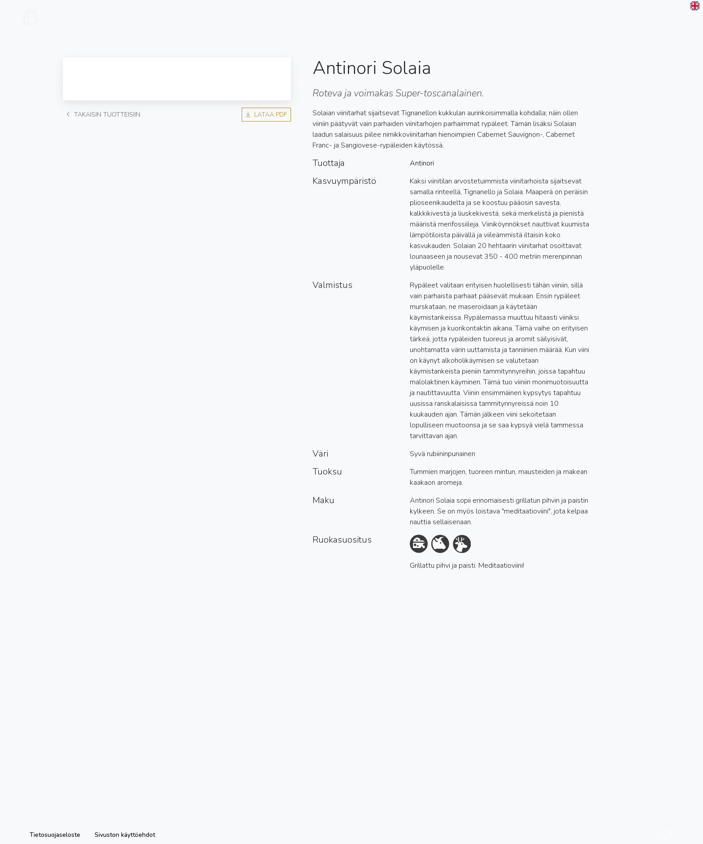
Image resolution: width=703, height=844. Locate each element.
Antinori (422, 163)
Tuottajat (277, 24)
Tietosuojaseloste (55, 835)
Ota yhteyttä (500, 24)
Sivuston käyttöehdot (125, 835)
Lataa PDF (266, 114)
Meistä (374, 24)
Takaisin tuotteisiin (103, 114)
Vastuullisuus (431, 24)
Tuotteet (329, 24)
